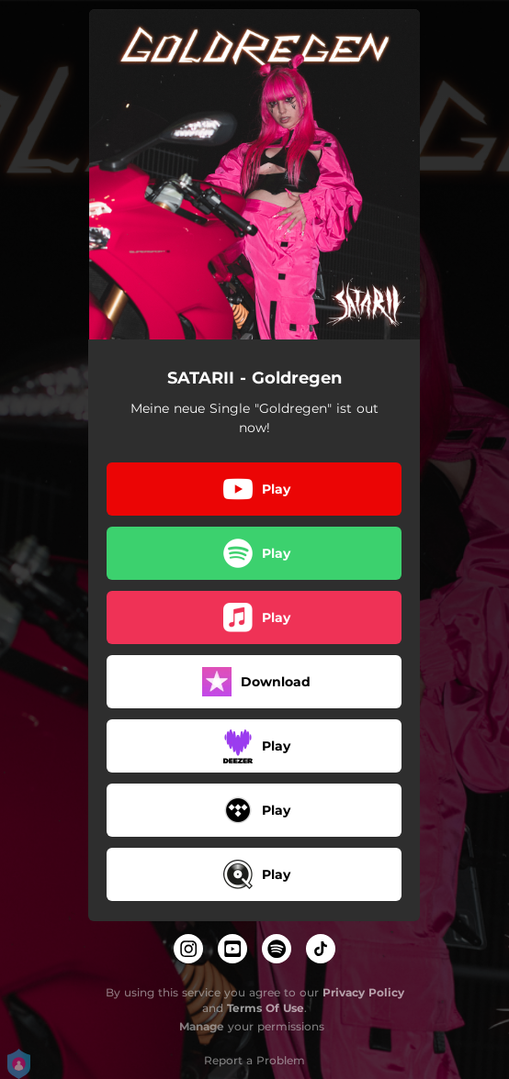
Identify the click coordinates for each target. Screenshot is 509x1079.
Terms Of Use (265, 1008)
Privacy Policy (363, 992)
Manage (201, 1026)
